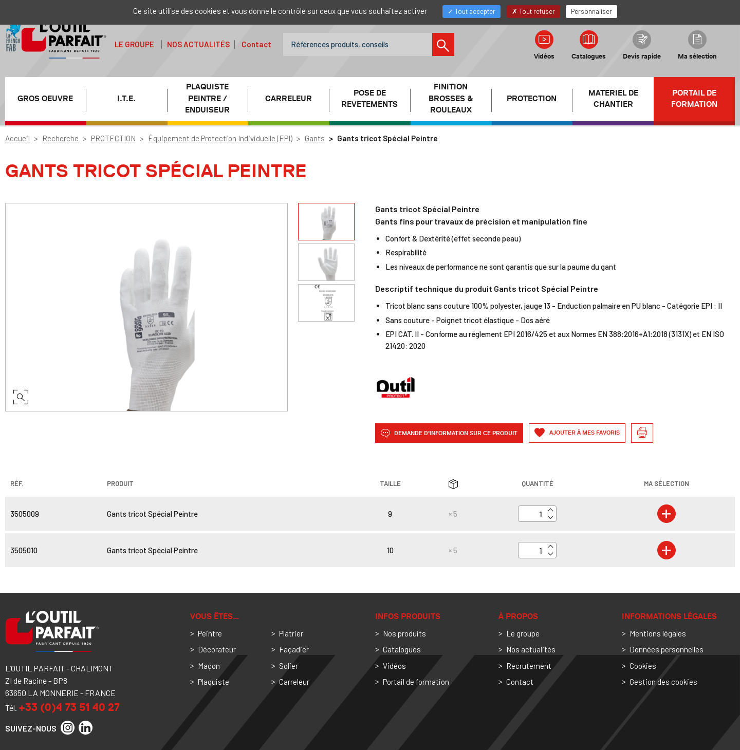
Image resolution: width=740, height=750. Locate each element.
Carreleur (294, 681)
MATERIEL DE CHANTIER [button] (613, 98)
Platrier (291, 633)
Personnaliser (591, 11)
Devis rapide (642, 45)
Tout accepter (471, 11)
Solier (288, 665)
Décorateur (217, 649)
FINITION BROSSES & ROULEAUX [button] (451, 99)
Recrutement (528, 665)
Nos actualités (198, 44)
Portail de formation (694, 98)
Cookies (643, 665)
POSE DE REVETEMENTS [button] (369, 98)
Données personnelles (667, 649)
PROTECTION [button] (532, 98)
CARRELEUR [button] (288, 98)
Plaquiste (213, 681)
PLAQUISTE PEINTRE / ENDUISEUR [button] (207, 99)
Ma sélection (697, 45)
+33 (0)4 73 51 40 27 (69, 707)
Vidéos (544, 45)
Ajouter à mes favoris (584, 432)
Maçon (209, 665)
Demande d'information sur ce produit (449, 433)
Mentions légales (658, 633)
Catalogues (588, 45)
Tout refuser (533, 11)
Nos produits (404, 633)
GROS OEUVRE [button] (45, 98)
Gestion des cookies (663, 681)
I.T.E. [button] (126, 98)
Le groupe (134, 44)
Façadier (294, 649)
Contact (256, 44)
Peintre (210, 633)
